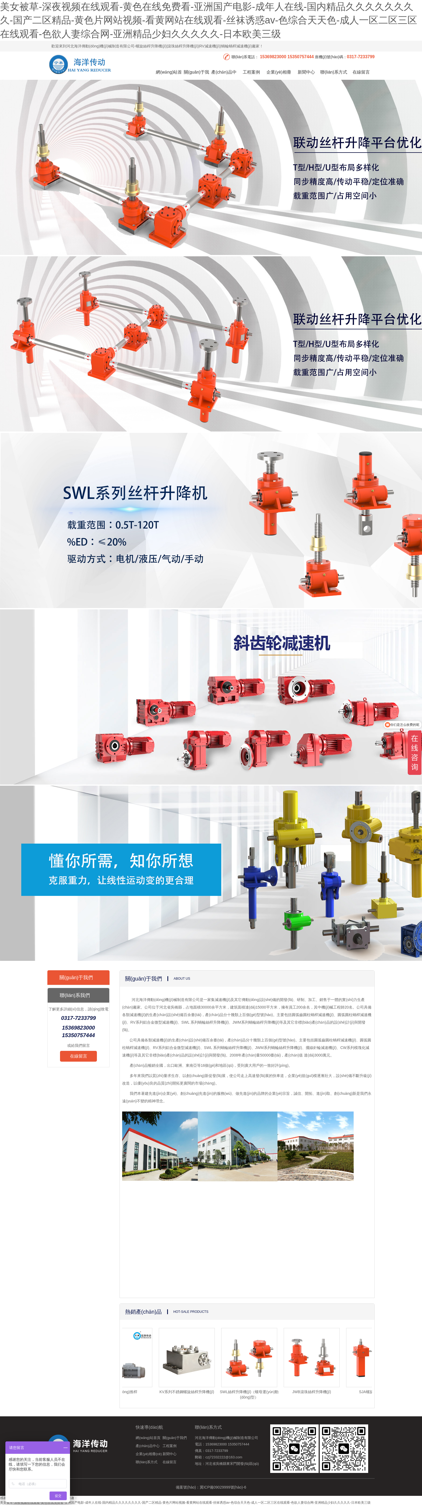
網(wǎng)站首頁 (169, 77)
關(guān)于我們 (196, 77)
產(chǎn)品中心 (223, 77)
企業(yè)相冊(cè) (278, 77)
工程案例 (251, 72)
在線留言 (361, 72)
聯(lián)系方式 (333, 72)
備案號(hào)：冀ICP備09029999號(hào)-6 (211, 1487)
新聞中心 (306, 72)
